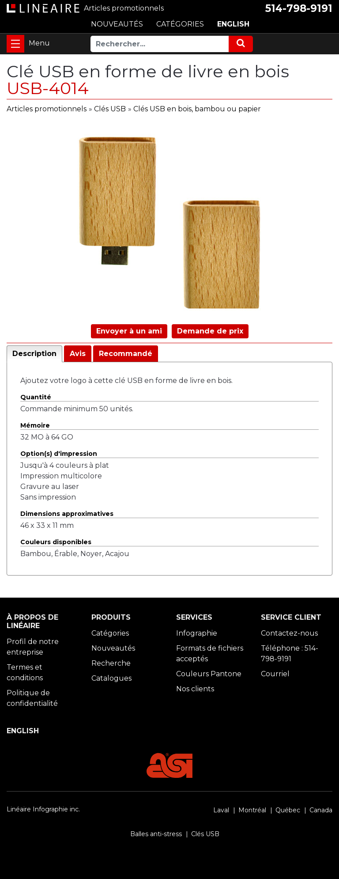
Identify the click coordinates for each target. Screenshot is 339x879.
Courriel (275, 674)
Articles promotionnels (47, 109)
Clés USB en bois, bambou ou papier (197, 109)
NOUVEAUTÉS (117, 24)
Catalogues (111, 678)
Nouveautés (113, 648)
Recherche (111, 663)
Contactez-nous (289, 633)
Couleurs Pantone (208, 674)
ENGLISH (233, 24)
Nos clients (195, 689)
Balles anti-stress (156, 834)
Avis (78, 353)
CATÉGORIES (180, 24)
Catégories (110, 633)
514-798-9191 (298, 8)
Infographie (196, 633)
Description (34, 353)
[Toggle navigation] (15, 44)
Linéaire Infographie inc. (43, 809)
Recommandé (125, 353)
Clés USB (110, 109)
